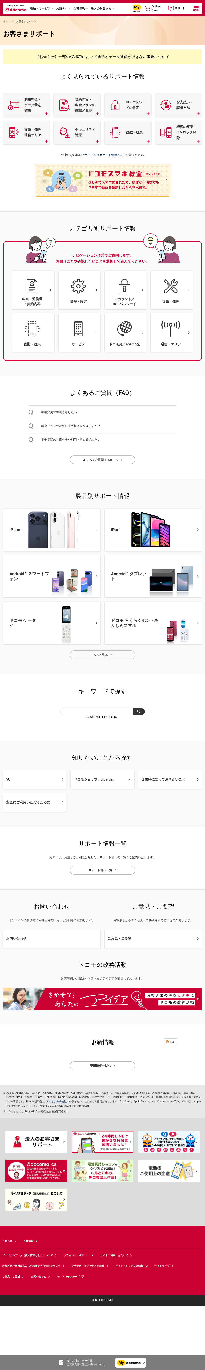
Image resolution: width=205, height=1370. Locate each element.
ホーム (7, 21)
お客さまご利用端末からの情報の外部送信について (31, 1265)
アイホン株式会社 (56, 1101)
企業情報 (79, 8)
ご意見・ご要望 (11, 1276)
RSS (170, 1041)
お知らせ (62, 8)
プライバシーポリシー (76, 1255)
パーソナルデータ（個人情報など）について (27, 1255)
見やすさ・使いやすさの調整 (87, 1265)
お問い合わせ (38, 1276)
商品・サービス (40, 8)
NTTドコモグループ (70, 1276)
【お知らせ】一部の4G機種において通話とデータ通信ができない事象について (102, 56)
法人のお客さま (101, 8)
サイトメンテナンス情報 (131, 1266)
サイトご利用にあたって (114, 1255)
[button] (26, 105)
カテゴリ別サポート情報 (101, 155)
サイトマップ (161, 1265)
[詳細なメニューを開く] (196, 8)
